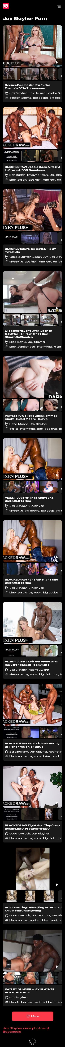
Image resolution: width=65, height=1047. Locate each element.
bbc (40, 428)
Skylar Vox (36, 505)
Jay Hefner (36, 93)
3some (26, 97)
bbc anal (51, 428)
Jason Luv (40, 256)
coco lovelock (19, 833)
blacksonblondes (22, 346)
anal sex (49, 179)
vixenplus (16, 261)
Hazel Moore (18, 423)
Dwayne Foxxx (37, 174)
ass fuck (35, 179)
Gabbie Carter (20, 256)
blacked (34, 920)
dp (59, 179)
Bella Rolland (18, 751)
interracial (44, 346)
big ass (26, 1002)
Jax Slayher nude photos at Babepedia (26, 1029)
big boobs (40, 97)
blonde (14, 1002)
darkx (13, 428)
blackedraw (18, 179)
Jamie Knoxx (41, 915)
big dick (45, 674)
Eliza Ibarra (17, 341)
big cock (56, 97)
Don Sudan (17, 174)
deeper (14, 97)
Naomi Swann (38, 669)
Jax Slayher (18, 93)
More (32, 1016)
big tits (39, 1002)
